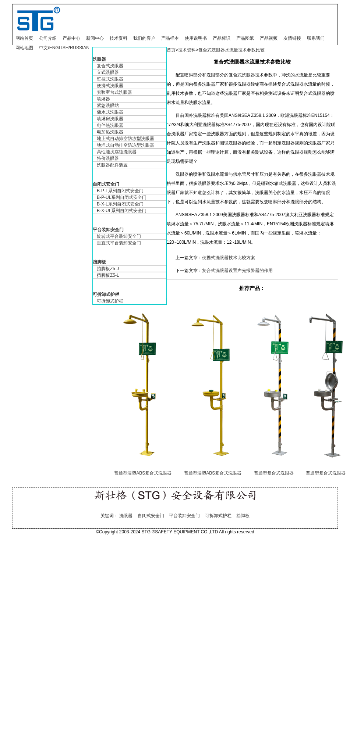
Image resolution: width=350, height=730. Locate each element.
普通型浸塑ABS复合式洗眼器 (143, 473)
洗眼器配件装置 (112, 165)
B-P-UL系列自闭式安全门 (121, 197)
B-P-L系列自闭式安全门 (120, 190)
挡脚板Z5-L (108, 275)
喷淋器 (103, 98)
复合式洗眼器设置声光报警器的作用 (237, 270)
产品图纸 (245, 38)
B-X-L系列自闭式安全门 (120, 204)
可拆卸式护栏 (106, 294)
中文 (43, 47)
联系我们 (316, 38)
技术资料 (118, 38)
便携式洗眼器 (110, 85)
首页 (171, 50)
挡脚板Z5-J (108, 268)
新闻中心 (95, 38)
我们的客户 (144, 38)
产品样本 (170, 38)
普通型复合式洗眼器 (274, 473)
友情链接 (292, 38)
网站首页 (24, 38)
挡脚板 (99, 262)
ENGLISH (59, 47)
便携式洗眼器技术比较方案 (228, 257)
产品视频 (268, 38)
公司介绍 (48, 38)
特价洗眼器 (108, 158)
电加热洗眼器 (110, 132)
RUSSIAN (79, 47)
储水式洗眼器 (110, 112)
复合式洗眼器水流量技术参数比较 (231, 50)
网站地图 (24, 47)
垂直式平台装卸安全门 (119, 243)
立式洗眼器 (108, 72)
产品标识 (221, 38)
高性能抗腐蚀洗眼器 (117, 151)
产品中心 (71, 38)
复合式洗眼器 (110, 65)
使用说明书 (196, 38)
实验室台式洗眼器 (114, 92)
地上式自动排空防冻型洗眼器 (125, 138)
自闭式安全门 (106, 184)
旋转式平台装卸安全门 (119, 236)
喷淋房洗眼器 (110, 118)
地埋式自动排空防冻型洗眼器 (125, 145)
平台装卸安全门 (108, 229)
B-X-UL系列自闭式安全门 (121, 210)
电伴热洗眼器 (110, 125)
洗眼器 (99, 59)
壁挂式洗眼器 (110, 79)
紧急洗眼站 (108, 105)
